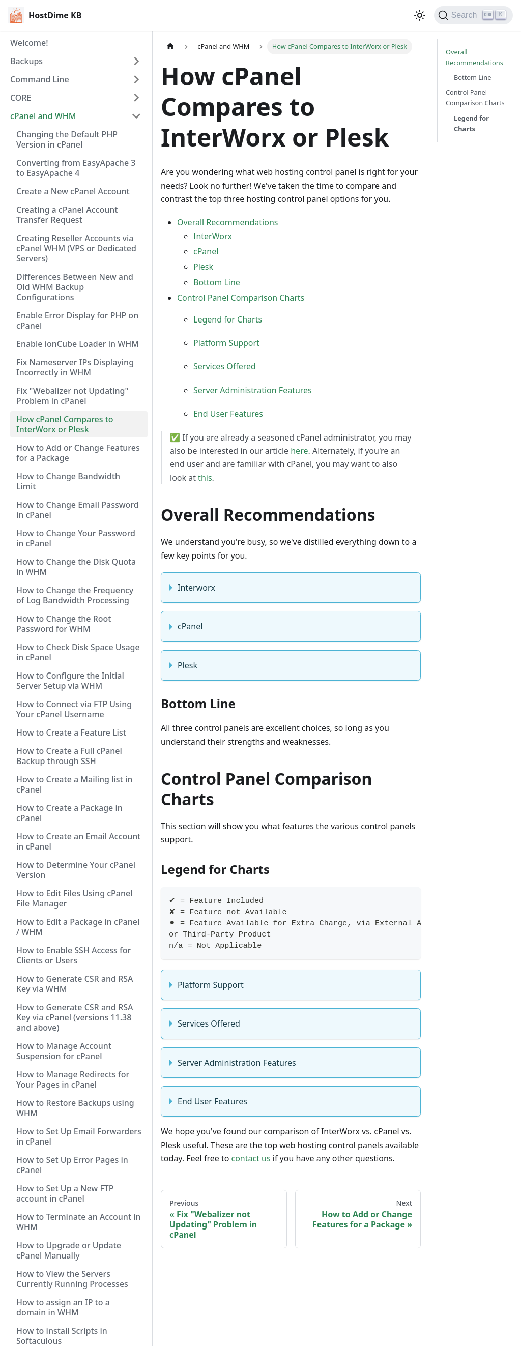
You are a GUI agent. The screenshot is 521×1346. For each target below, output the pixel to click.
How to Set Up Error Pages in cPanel (72, 1165)
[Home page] (170, 46)
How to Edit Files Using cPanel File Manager (74, 898)
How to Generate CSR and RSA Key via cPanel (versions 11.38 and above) (74, 1017)
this (205, 477)
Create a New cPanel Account (73, 191)
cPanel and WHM (43, 116)
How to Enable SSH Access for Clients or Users (73, 955)
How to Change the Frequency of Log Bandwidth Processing (74, 595)
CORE (20, 97)
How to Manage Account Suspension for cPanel (63, 1051)
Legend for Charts (227, 319)
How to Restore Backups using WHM (75, 1108)
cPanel (205, 251)
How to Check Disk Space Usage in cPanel (78, 652)
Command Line (39, 79)
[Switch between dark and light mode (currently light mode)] (420, 15)
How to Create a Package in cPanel (69, 813)
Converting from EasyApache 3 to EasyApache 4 (75, 168)
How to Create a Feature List (71, 732)
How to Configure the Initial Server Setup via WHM (70, 680)
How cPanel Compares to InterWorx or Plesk (64, 424)
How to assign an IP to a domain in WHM (63, 1307)
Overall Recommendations (227, 222)
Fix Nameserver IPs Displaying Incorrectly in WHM (75, 367)
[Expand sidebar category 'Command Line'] (136, 79)
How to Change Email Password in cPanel (77, 509)
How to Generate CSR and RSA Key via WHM (74, 983)
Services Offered (224, 366)
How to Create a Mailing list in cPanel (74, 784)
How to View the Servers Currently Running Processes (72, 1279)
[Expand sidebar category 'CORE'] (136, 98)
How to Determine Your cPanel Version (75, 870)
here (299, 450)
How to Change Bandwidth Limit (68, 481)
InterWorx (212, 236)
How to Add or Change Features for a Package (78, 452)
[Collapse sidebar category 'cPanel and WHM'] (136, 116)
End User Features (228, 413)
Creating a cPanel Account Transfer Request (67, 214)
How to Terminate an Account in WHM (78, 1222)
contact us (251, 1158)
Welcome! (29, 42)
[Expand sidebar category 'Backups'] (136, 61)
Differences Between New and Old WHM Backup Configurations (74, 287)
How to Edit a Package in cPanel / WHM (77, 927)
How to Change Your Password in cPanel (75, 538)
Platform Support (226, 342)
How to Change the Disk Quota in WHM (76, 566)
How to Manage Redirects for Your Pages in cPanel (72, 1079)
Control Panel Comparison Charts (240, 297)
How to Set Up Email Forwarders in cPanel (78, 1136)
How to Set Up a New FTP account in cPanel (65, 1193)
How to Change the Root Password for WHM (63, 623)
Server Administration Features (252, 390)
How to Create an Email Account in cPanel (78, 841)
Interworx (196, 587)
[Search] (473, 15)
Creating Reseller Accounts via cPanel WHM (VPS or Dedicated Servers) (76, 248)
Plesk (203, 266)
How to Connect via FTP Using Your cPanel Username (74, 709)
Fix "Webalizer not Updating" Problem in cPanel (72, 395)
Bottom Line (216, 282)
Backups (26, 61)
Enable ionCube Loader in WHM (77, 343)
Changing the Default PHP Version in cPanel (67, 139)
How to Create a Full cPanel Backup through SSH (69, 756)
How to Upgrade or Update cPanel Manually (68, 1250)
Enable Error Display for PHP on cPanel (77, 320)
